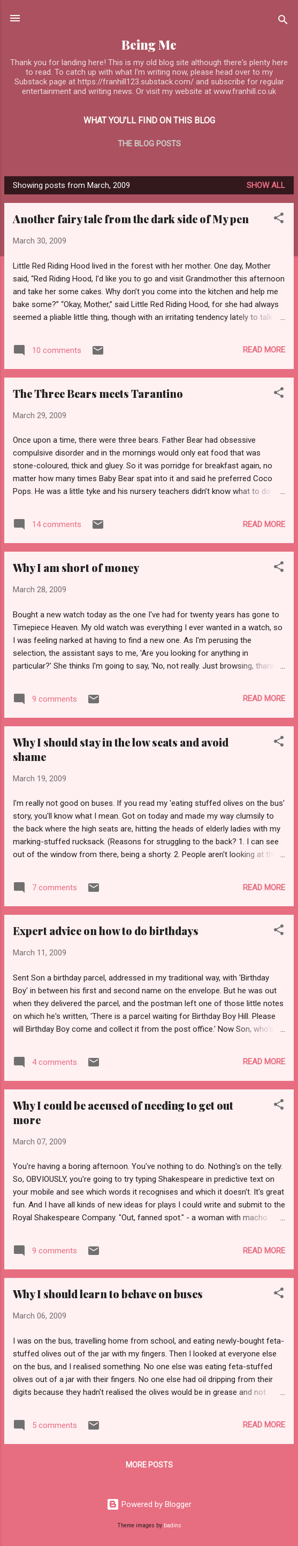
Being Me (149, 44)
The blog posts (149, 143)
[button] (278, 219)
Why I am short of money (76, 567)
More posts (149, 1465)
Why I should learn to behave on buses (108, 1293)
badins (172, 1525)
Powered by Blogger (149, 1504)
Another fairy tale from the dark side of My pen (131, 218)
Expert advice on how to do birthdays (105, 930)
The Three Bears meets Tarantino (98, 393)
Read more (264, 350)
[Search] (283, 21)
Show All (266, 185)
